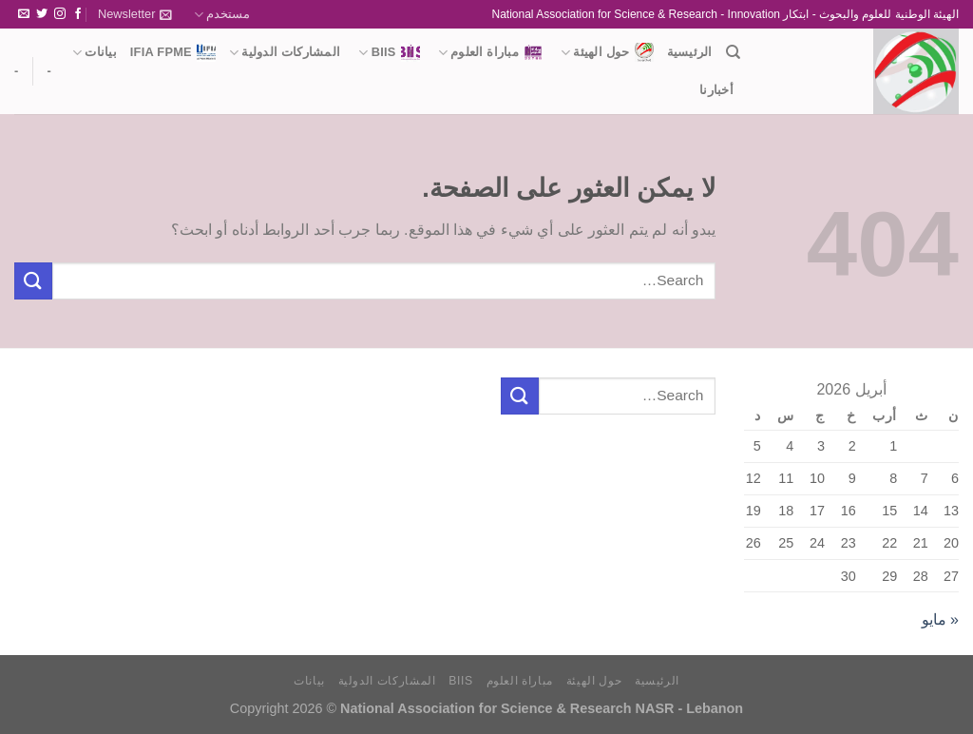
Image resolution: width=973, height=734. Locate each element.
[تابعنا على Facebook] (78, 14)
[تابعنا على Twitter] (42, 14)
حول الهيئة (607, 52)
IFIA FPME (173, 52)
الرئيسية (690, 52)
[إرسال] (33, 280)
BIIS (388, 52)
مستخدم (222, 15)
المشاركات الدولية (284, 53)
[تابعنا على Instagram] (60, 14)
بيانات (94, 53)
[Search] (733, 52)
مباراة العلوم (490, 52)
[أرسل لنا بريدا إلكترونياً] (23, 14)
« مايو (940, 619)
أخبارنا (716, 90)
